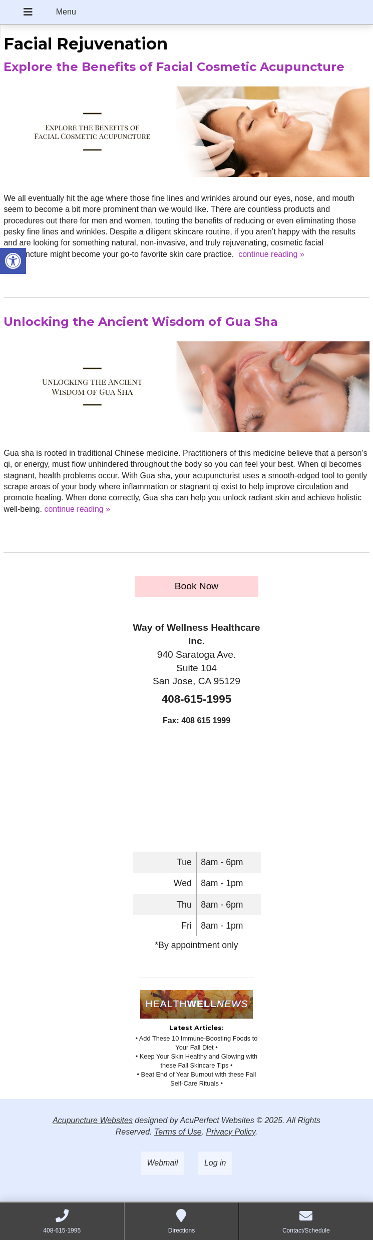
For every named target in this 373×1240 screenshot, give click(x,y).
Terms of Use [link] (178, 1132)
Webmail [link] (162, 1163)
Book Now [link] (196, 586)
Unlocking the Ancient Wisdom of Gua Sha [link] (141, 321)
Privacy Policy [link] (230, 1132)
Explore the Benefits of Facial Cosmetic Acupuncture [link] (174, 66)
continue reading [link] (271, 254)
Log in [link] (215, 1163)
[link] (13, 261)
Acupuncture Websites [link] (93, 1120)
